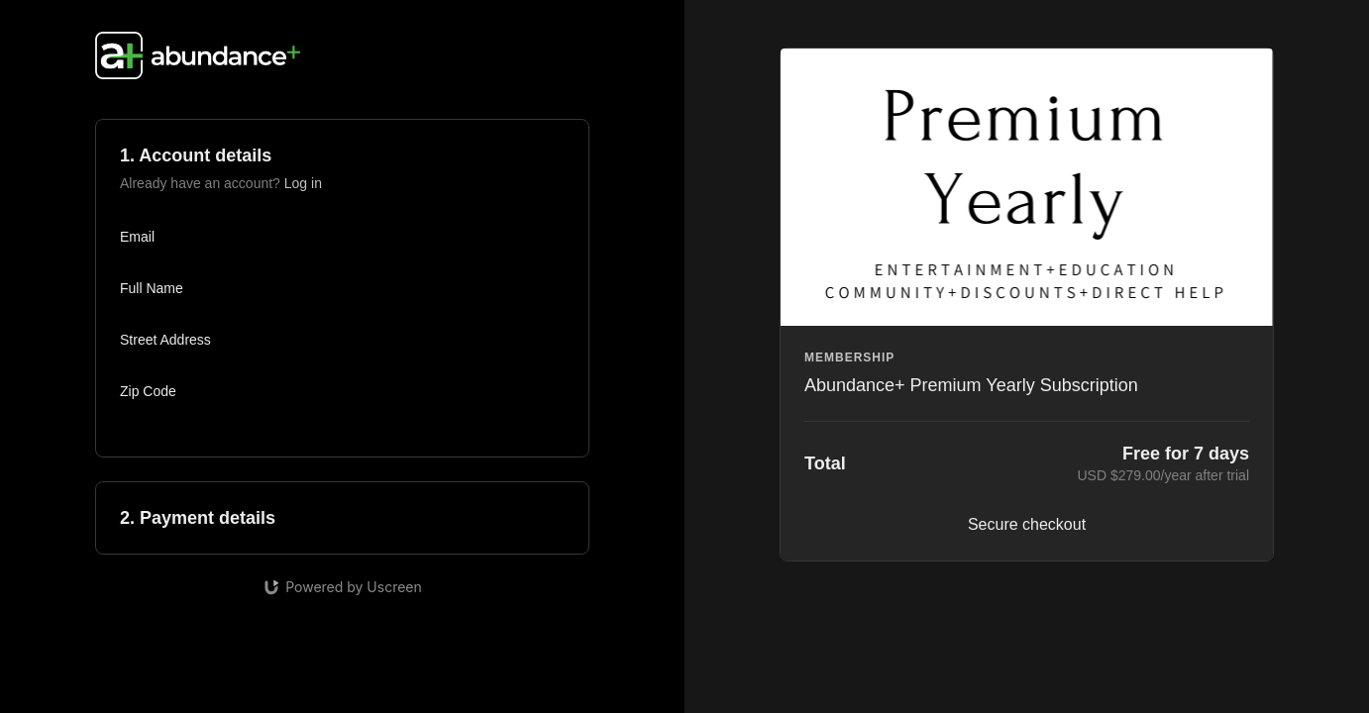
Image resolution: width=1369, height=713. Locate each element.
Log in (303, 183)
